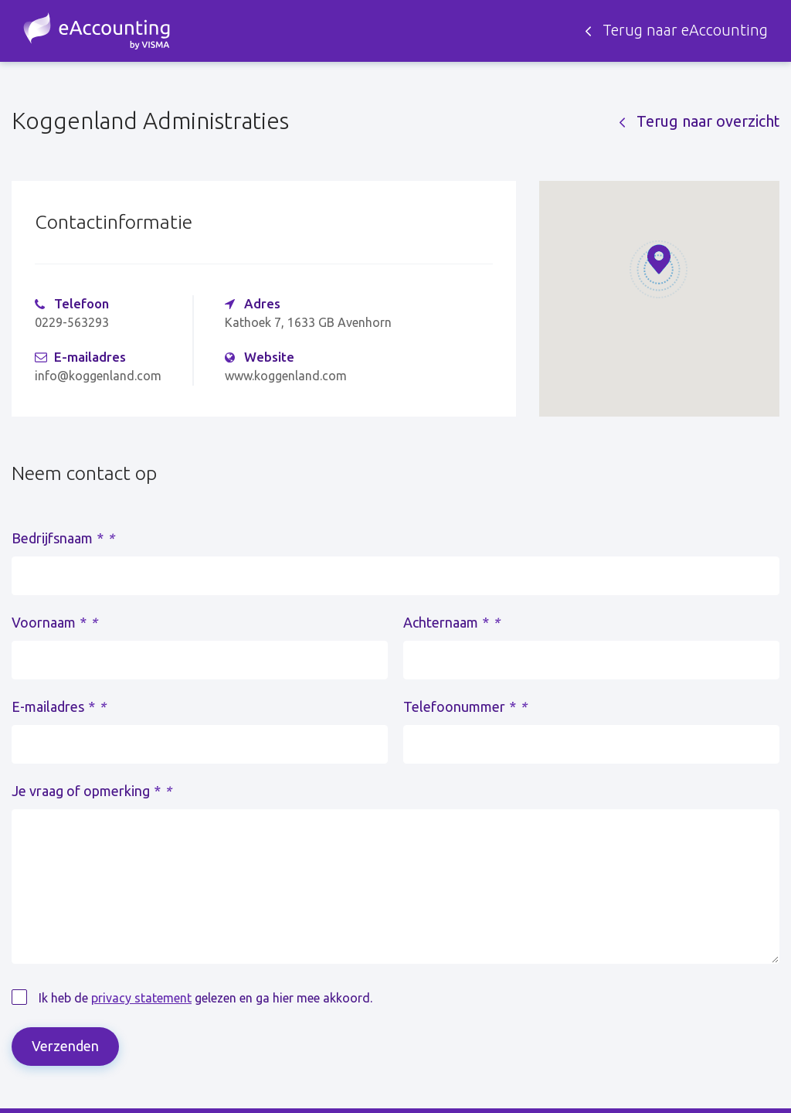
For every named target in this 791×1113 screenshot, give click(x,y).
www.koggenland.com (286, 376)
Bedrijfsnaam (63, 538)
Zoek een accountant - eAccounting (96, 30)
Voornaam (54, 622)
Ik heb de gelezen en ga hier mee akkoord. (205, 998)
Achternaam (451, 622)
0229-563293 (72, 322)
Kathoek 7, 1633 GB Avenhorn (308, 322)
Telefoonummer (465, 706)
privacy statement (141, 998)
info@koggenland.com (98, 376)
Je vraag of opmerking (91, 791)
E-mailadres (59, 706)
